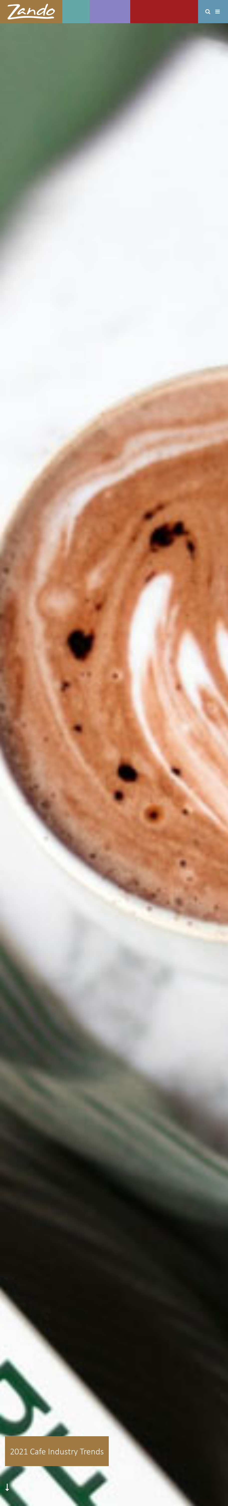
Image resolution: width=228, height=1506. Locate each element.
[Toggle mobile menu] (218, 11)
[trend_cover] (114, 764)
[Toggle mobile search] (207, 11)
